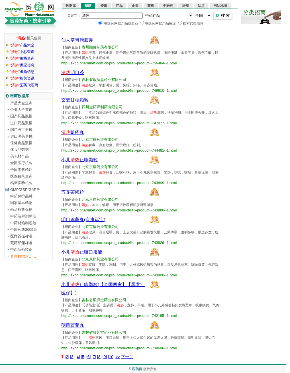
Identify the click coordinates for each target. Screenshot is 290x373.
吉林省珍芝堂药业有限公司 (104, 332)
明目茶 (72, 72)
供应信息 (22, 65)
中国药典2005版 (23, 229)
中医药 (168, 6)
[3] (72, 356)
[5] (83, 356)
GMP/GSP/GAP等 (25, 189)
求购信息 (22, 72)
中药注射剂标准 (23, 216)
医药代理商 (24, 85)
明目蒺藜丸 (72, 325)
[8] (99, 356)
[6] (88, 356)
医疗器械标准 (21, 236)
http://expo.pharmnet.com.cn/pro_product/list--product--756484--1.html (119, 63)
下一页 (127, 356)
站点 (201, 6)
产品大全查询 (21, 103)
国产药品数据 (21, 116)
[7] (94, 356)
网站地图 (220, 6)
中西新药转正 (21, 249)
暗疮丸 (72, 132)
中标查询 (22, 52)
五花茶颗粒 (72, 192)
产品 (119, 6)
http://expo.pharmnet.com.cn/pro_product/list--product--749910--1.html (119, 90)
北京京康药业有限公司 (100, 139)
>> (117, 356)
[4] (77, 356)
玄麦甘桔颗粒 (75, 99)
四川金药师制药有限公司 (102, 107)
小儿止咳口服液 (81, 252)
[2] (67, 356)
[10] (111, 356)
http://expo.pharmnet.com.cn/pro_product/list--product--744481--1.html (119, 150)
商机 (150, 6)
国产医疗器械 (21, 129)
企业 (135, 6)
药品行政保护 (21, 209)
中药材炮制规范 (23, 223)
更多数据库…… (23, 256)
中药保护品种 (21, 196)
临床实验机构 (21, 183)
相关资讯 (22, 78)
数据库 (71, 6)
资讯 (103, 6)
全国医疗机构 (21, 163)
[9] (105, 356)
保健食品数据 (21, 143)
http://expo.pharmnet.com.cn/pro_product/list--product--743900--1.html (119, 275)
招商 (88, 6)
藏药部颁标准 (21, 243)
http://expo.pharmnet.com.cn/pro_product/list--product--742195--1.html (119, 315)
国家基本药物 (21, 203)
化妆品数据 (19, 149)
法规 (185, 6)
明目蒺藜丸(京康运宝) (83, 219)
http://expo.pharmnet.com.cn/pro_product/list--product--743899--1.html (119, 183)
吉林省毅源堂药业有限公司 (104, 80)
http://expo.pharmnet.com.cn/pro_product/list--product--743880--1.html (119, 210)
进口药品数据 (21, 123)
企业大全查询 (21, 109)
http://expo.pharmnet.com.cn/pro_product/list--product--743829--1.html (119, 242)
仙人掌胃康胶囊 (77, 40)
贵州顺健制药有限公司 (100, 47)
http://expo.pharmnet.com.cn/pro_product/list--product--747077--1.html (119, 123)
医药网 (137, 369)
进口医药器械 (21, 136)
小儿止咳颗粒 (79, 159)
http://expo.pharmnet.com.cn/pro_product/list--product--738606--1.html (119, 348)
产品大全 (22, 45)
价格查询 (22, 58)
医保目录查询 (21, 176)
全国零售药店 (21, 170)
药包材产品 (19, 156)
